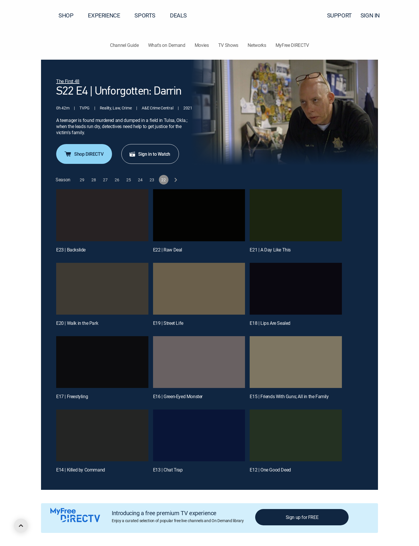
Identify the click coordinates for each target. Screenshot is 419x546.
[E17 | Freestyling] (102, 362)
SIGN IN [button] (374, 15)
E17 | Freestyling (72, 396)
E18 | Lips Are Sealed (270, 323)
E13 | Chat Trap (168, 470)
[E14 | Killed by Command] (102, 435)
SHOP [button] (69, 15)
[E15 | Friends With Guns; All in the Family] (296, 362)
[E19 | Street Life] (199, 289)
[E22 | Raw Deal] (199, 215)
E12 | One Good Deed (270, 470)
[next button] (175, 180)
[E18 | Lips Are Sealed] (296, 289)
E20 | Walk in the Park (77, 323)
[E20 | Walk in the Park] (102, 289)
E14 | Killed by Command (80, 470)
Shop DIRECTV (83, 154)
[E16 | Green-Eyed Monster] (199, 362)
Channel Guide (124, 45)
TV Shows (228, 45)
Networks (257, 45)
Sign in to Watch (149, 153)
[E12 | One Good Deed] (296, 435)
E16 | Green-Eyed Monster (178, 396)
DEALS (178, 15)
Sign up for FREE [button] (302, 517)
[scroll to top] (21, 525)
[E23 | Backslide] (102, 215)
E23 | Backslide (71, 250)
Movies (202, 45)
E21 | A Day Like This (270, 250)
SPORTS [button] (148, 15)
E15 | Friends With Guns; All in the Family (289, 396)
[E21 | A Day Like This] (296, 215)
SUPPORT (339, 15)
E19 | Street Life (168, 323)
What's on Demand (166, 45)
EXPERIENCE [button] (107, 15)
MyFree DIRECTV (292, 45)
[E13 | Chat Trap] (199, 435)
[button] (404, 15)
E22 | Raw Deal (167, 250)
